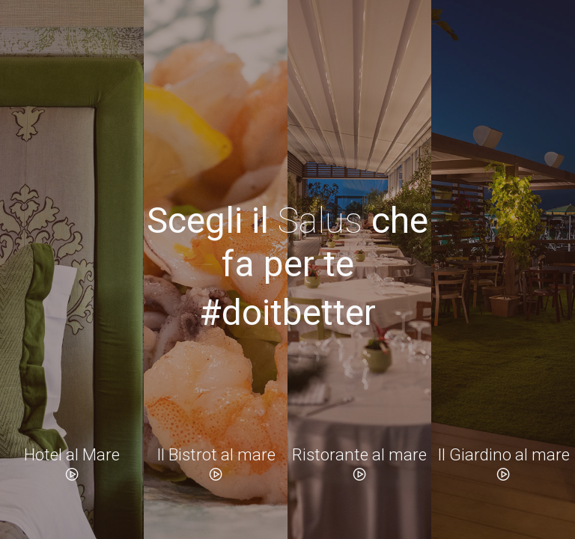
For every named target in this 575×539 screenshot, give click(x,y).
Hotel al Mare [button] (72, 464)
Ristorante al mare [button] (359, 464)
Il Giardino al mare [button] (503, 464)
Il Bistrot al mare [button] (216, 464)
